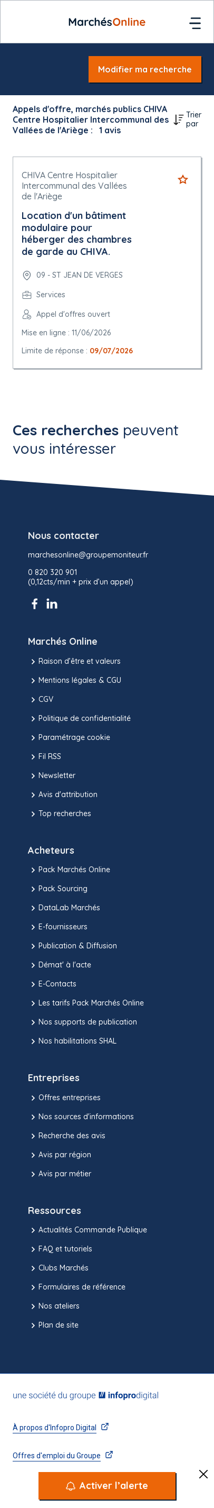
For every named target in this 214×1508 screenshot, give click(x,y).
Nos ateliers (54, 1306)
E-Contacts (52, 984)
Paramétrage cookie (69, 738)
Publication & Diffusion (72, 946)
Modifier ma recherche (145, 69)
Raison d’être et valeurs (74, 661)
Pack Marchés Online (69, 870)
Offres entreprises (64, 1098)
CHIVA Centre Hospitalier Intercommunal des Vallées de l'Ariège (74, 186)
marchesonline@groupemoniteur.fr (88, 555)
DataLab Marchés (64, 908)
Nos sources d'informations (81, 1117)
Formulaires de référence (76, 1287)
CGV (40, 699)
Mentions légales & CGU (74, 680)
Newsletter (51, 776)
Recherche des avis (66, 1136)
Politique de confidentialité (79, 719)
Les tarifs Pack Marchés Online (86, 1003)
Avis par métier (59, 1174)
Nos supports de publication (82, 1022)
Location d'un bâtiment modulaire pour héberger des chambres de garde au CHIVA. (77, 233)
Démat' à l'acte (59, 965)
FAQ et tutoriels (60, 1249)
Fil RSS (44, 757)
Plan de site (53, 1325)
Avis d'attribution (63, 795)
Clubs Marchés (58, 1268)
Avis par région (59, 1155)
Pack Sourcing (57, 889)
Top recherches (59, 814)
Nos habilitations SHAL (72, 1041)
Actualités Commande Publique (87, 1230)
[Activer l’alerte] (107, 1486)
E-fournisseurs (57, 927)
